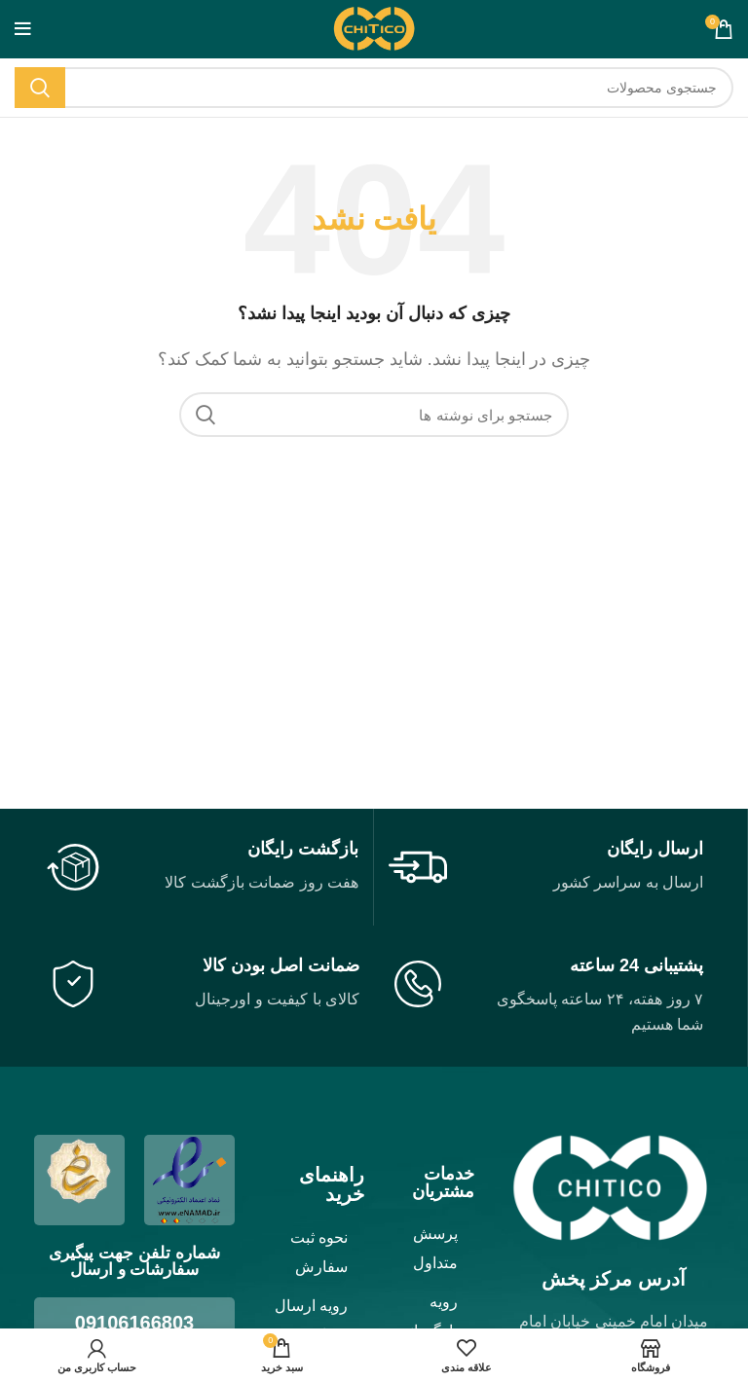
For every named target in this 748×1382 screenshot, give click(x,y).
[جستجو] (374, 87)
